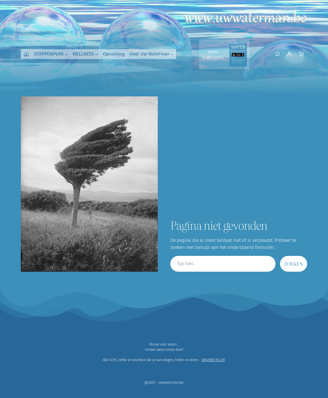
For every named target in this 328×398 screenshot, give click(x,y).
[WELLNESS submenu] (96, 54)
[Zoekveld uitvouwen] (277, 54)
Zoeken (293, 263)
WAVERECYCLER (213, 360)
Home (26, 54)
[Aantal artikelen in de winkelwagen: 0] (301, 54)
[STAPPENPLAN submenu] (66, 54)
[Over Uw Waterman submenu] (172, 54)
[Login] (289, 54)
